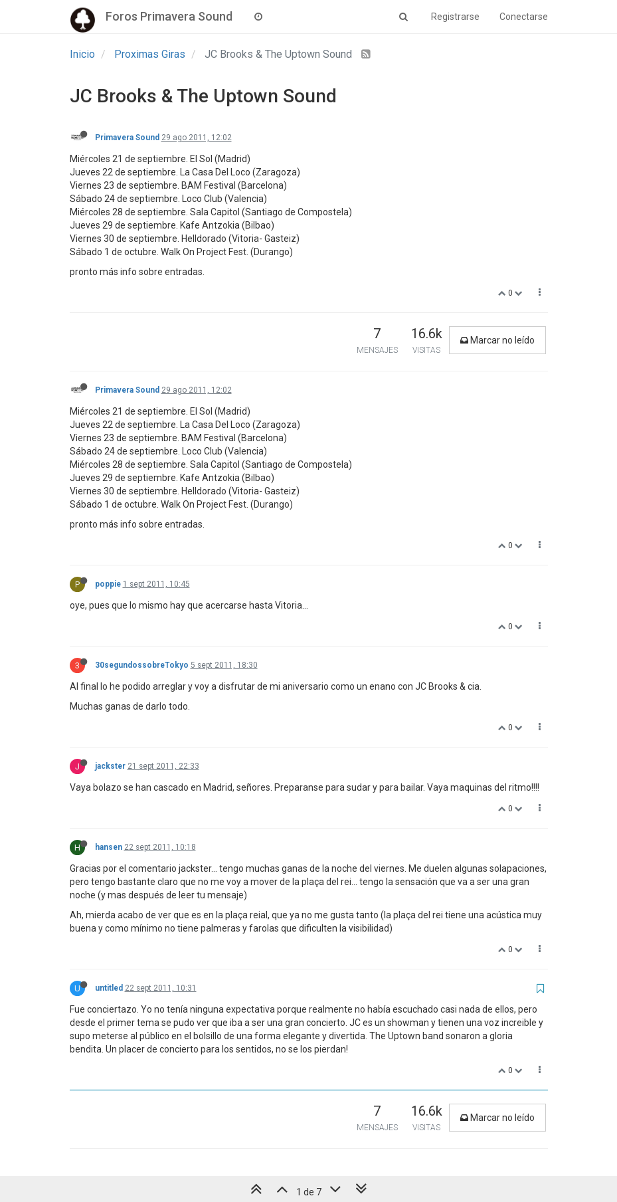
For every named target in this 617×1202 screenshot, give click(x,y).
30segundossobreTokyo (142, 665)
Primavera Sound (127, 137)
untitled (109, 988)
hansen (108, 847)
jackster (110, 766)
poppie (108, 584)
